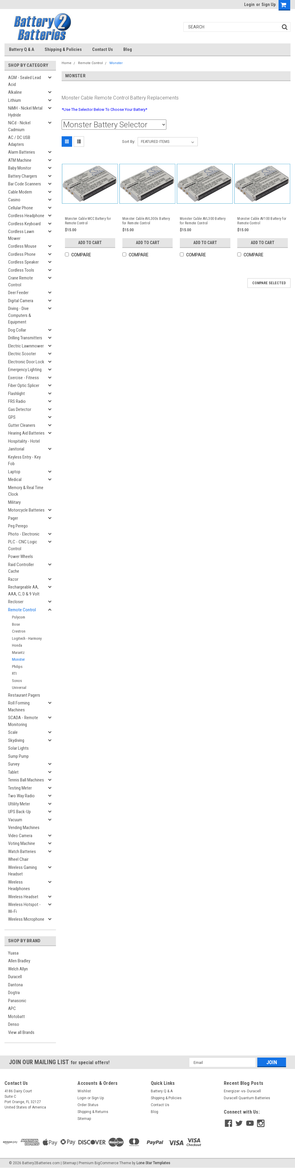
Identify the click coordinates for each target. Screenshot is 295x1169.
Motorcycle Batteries (26, 510)
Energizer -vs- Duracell (242, 1091)
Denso (13, 1024)
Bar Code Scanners (24, 184)
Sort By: (128, 141)
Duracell (15, 976)
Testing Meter (20, 788)
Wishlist (84, 1091)
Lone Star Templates (153, 1163)
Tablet (13, 772)
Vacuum (15, 819)
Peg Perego (18, 526)
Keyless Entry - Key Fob (24, 460)
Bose (16, 624)
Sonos (17, 680)
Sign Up (268, 4)
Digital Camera (20, 300)
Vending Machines (23, 827)
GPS (12, 417)
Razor (13, 579)
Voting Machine (21, 843)
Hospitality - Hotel (24, 441)
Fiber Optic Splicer (23, 385)
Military (14, 502)
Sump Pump (18, 756)
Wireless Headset (23, 896)
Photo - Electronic (23, 534)
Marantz (18, 652)
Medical (15, 479)
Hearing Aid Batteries (26, 433)
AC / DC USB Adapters (19, 141)
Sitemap (84, 1119)
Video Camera (20, 835)
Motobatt (16, 1016)
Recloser (15, 601)
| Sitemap (68, 1163)
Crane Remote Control (20, 281)
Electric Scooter (22, 353)
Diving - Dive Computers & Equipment (19, 315)
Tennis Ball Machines (26, 780)
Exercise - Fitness (23, 377)
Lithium (14, 100)
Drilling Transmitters (25, 338)
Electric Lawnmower (26, 346)
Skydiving (16, 740)
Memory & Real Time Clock (25, 491)
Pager (13, 518)
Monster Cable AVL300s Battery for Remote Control (146, 221)
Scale (13, 732)
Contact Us (102, 49)
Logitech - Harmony (27, 638)
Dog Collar (17, 330)
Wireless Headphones (19, 885)
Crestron (18, 631)
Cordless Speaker (23, 262)
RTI (14, 673)
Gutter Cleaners (21, 425)
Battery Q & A (21, 49)
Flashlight (16, 393)
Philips (17, 666)
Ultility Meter (19, 804)
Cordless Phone (22, 254)
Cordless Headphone (26, 215)
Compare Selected (269, 283)
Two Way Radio (21, 796)
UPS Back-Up (19, 811)
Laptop (14, 471)
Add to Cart (90, 242)
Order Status (87, 1105)
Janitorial (16, 449)
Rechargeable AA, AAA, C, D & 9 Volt (23, 590)
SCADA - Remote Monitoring (23, 721)
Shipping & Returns (92, 1112)
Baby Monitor (19, 168)
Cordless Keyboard (24, 223)
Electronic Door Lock (26, 362)
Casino (14, 199)
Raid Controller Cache (21, 568)
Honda (17, 645)
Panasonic (17, 1000)
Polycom (18, 617)
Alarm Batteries (21, 152)
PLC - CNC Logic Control (22, 545)
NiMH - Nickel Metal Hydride (25, 111)
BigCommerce (106, 1163)
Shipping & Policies (63, 49)
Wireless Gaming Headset (22, 871)
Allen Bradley (19, 961)
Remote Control (22, 610)
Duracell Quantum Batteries (247, 1098)
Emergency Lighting (25, 369)
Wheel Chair (18, 859)
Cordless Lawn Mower (21, 235)
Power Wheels (20, 556)
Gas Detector (19, 409)
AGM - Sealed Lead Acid (24, 81)
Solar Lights (18, 748)
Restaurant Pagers (24, 695)
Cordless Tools (21, 270)
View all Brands (21, 1032)
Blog (127, 49)
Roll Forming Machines (19, 706)
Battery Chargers (22, 176)
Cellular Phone (20, 208)
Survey (13, 764)
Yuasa (13, 953)
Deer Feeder (18, 292)
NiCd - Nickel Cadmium (19, 126)
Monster (18, 659)
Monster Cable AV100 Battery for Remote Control (261, 221)
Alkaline (15, 92)
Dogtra (14, 992)
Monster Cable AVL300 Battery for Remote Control (203, 221)
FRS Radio (17, 401)
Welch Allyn (18, 969)
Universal (19, 687)
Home (67, 63)
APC (12, 1008)
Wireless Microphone (26, 919)
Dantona (15, 984)
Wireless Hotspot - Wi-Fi (24, 908)
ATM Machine (19, 160)
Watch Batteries (22, 851)
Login (249, 4)
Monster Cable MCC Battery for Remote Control (88, 221)
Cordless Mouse (22, 246)
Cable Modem (20, 192)
